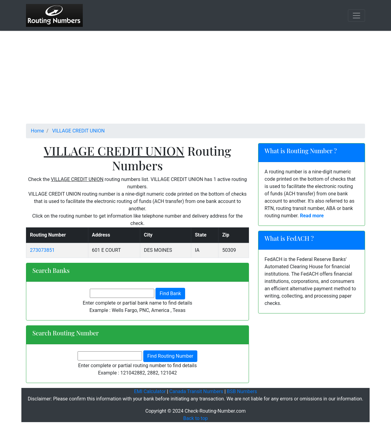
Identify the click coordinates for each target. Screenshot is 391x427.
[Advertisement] (195, 81)
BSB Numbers (242, 391)
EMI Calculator (150, 391)
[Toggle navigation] (356, 15)
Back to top (195, 418)
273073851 (42, 250)
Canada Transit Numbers (196, 391)
